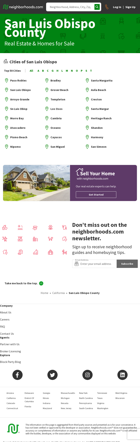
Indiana (46, 403)
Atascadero (18, 128)
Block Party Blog (10, 362)
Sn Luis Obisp (18, 109)
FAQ (2, 326)
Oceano (55, 128)
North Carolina (86, 398)
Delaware (29, 393)
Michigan (65, 398)
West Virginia (121, 393)
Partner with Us (10, 344)
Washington (102, 408)
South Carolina (86, 408)
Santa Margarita (101, 80)
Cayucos (56, 137)
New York (83, 393)
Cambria (56, 118)
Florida (28, 406)
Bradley (55, 80)
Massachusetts (68, 393)
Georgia (46, 393)
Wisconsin (120, 398)
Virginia (100, 403)
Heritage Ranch (101, 118)
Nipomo (15, 146)
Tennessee (102, 393)
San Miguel (57, 146)
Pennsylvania (85, 403)
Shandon (97, 128)
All (31, 70)
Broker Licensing (10, 351)
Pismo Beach (18, 137)
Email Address (81, 260)
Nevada (64, 403)
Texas (99, 398)
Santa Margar (100, 109)
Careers (4, 319)
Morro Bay (17, 118)
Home (44, 293)
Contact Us (7, 333)
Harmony (97, 137)
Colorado (11, 403)
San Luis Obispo (20, 90)
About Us (5, 312)
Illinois (46, 398)
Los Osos (56, 109)
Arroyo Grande (19, 99)
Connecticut (12, 408)
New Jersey (66, 408)
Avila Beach (98, 90)
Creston (96, 99)
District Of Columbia (29, 400)
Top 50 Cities (12, 70)
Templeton (57, 99)
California (58, 293)
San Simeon (98, 146)
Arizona (10, 393)
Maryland (47, 408)
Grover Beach (59, 90)
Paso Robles (18, 80)
